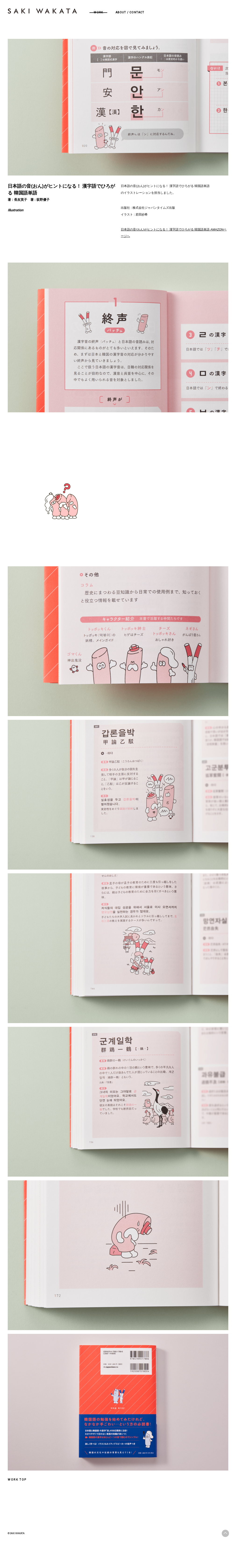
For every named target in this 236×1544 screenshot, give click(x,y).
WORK (98, 12)
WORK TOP (17, 1479)
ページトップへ (225, 1533)
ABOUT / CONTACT (129, 12)
